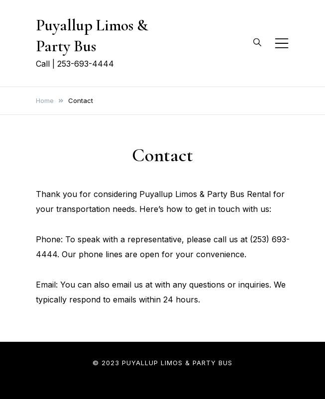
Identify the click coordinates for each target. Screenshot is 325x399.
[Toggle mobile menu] (282, 43)
